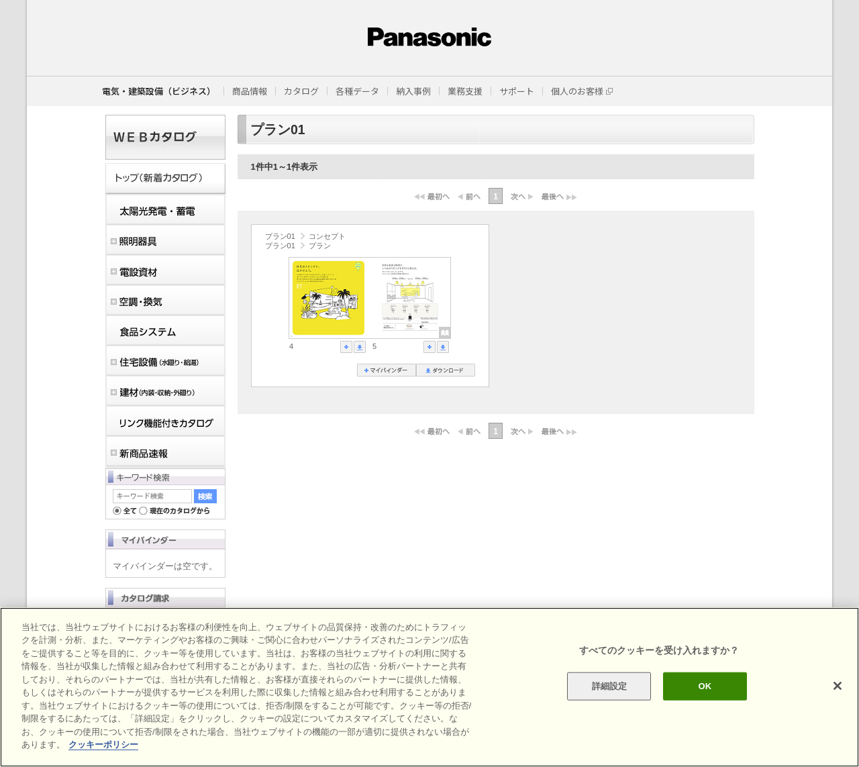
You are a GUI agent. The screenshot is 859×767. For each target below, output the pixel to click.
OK (704, 686)
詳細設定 (609, 686)
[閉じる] (837, 686)
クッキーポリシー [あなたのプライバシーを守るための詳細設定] (103, 744)
